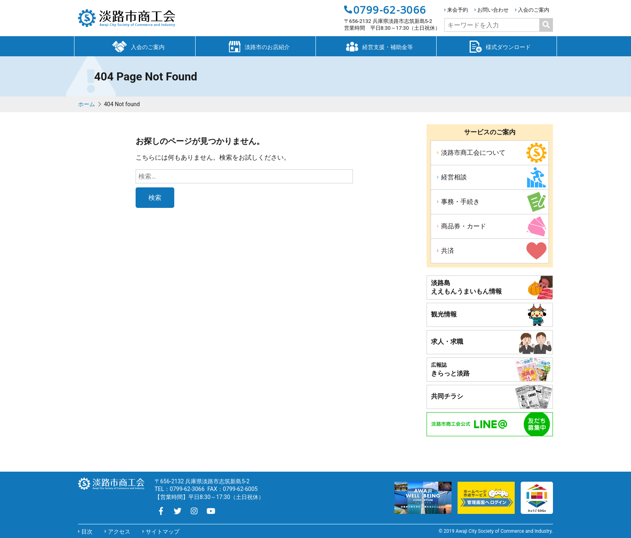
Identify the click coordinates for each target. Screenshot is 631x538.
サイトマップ (162, 531)
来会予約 (457, 10)
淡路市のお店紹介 (255, 46)
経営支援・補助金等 (376, 46)
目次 (87, 531)
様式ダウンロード (496, 46)
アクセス (119, 531)
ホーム (86, 104)
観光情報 (444, 314)
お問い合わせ (493, 10)
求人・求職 (447, 341)
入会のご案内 (533, 10)
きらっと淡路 (450, 369)
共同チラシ (447, 396)
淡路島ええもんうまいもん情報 (466, 287)
